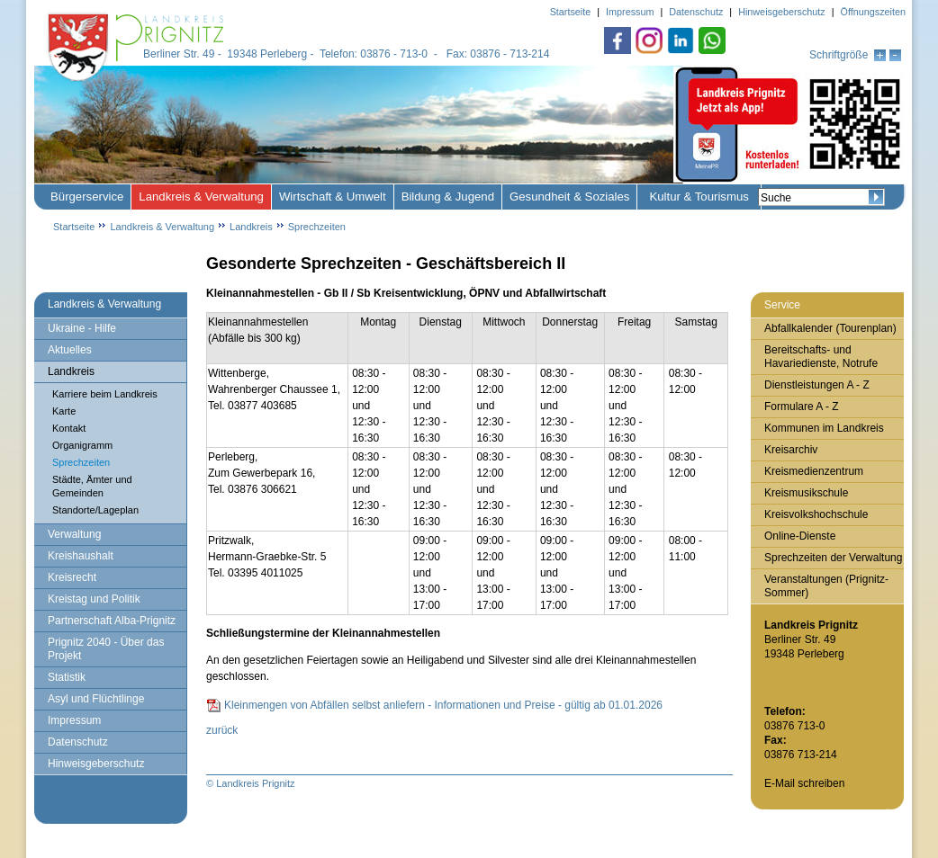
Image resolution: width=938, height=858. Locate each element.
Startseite (74, 226)
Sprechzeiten (317, 226)
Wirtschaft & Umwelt (332, 196)
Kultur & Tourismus (698, 196)
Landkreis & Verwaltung (201, 196)
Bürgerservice (86, 196)
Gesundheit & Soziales (569, 196)
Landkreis (251, 226)
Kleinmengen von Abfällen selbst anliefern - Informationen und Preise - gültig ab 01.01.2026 (443, 705)
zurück (222, 730)
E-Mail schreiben (804, 783)
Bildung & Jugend (447, 196)
